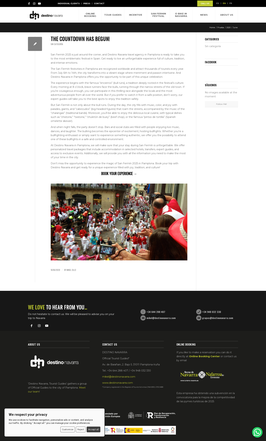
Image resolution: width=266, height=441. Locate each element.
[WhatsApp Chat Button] (257, 432)
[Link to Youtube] (39, 3)
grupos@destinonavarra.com (217, 318)
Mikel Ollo (71, 269)
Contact (99, 3)
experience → (127, 173)
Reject (80, 429)
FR (230, 3)
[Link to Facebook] (29, 3)
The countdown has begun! (80, 38)
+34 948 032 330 (211, 312)
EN (224, 3)
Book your (109, 173)
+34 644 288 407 (156, 312)
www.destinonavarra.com (117, 382)
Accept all (93, 429)
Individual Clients (69, 3)
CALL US (205, 3)
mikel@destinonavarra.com (161, 318)
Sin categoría (57, 44)
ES (217, 3)
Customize (67, 429)
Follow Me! (221, 104)
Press (86, 3)
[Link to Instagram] (34, 3)
